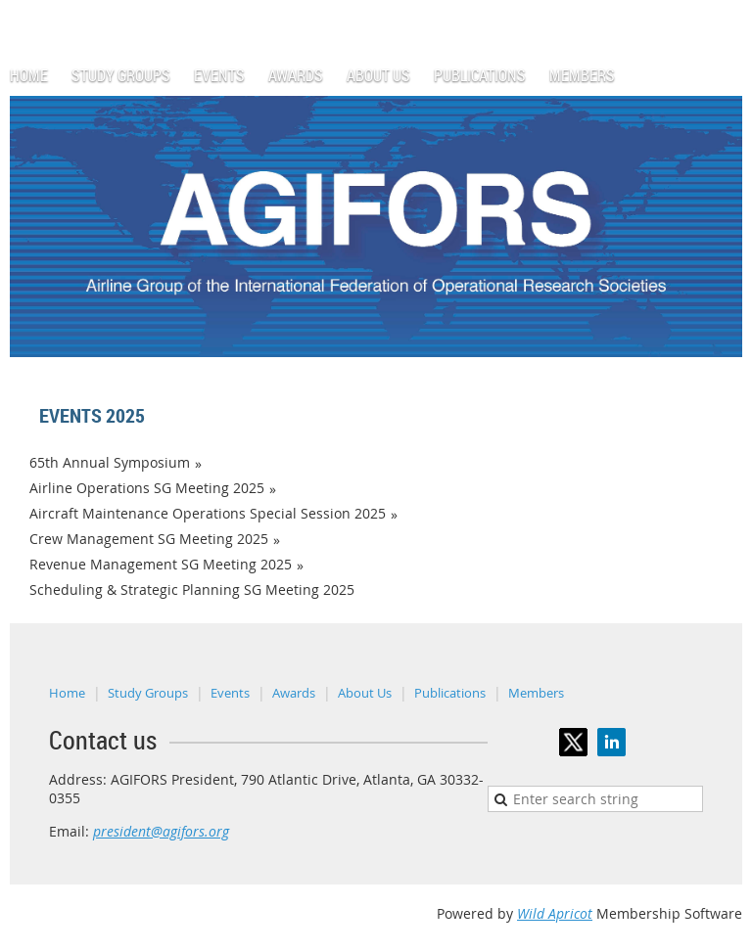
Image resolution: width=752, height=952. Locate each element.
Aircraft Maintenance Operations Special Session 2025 (207, 513)
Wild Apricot (554, 913)
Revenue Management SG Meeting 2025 (160, 564)
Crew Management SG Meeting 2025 (148, 538)
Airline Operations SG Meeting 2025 (146, 487)
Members (536, 693)
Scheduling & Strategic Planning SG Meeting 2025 (191, 589)
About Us (365, 693)
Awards (293, 693)
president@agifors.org (161, 831)
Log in (722, 9)
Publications (450, 693)
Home (67, 693)
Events (230, 693)
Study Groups (148, 693)
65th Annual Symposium (109, 462)
